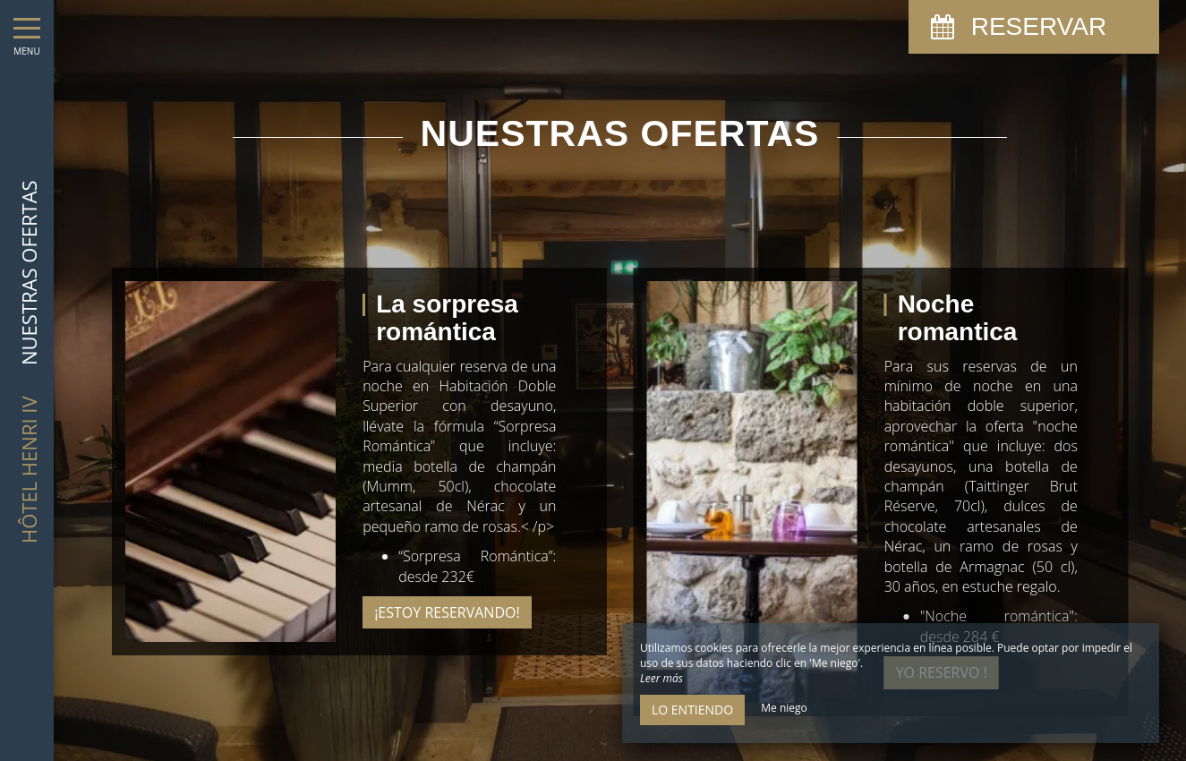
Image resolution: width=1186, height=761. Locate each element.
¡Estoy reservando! (447, 612)
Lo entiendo (692, 709)
